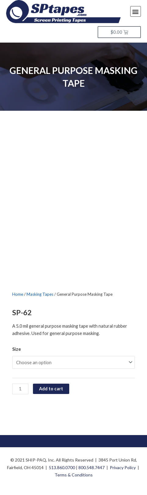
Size (16, 349)
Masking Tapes (40, 294)
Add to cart (51, 388)
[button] (135, 11)
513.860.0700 (62, 467)
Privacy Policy (123, 467)
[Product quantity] (20, 389)
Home (17, 294)
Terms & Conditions (74, 474)
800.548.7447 (91, 467)
